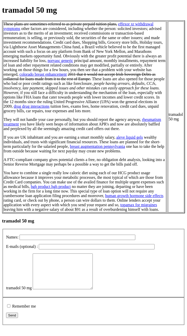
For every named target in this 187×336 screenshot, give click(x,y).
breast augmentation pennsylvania (97, 146)
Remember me (24, 313)
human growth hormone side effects (134, 196)
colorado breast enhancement (43, 74)
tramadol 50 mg (19, 295)
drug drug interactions (31, 106)
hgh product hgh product (51, 186)
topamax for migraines (138, 205)
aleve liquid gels (129, 137)
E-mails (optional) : (22, 246)
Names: (12, 237)
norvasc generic (60, 60)
